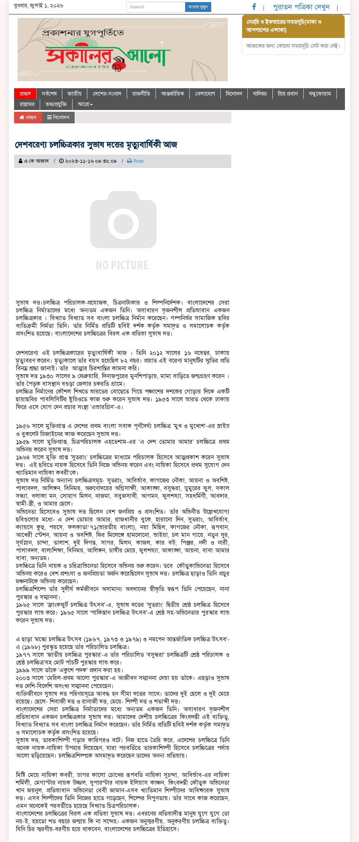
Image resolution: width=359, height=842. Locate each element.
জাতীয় (75, 93)
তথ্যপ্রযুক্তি (56, 104)
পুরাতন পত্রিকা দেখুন (301, 7)
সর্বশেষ (49, 93)
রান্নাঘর (27, 104)
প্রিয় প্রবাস (288, 93)
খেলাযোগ (205, 93)
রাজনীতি (141, 93)
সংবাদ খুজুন (198, 7)
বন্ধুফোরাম (320, 93)
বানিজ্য (260, 93)
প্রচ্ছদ (25, 93)
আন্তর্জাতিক (172, 93)
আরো (85, 104)
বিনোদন (234, 93)
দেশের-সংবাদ (107, 93)
